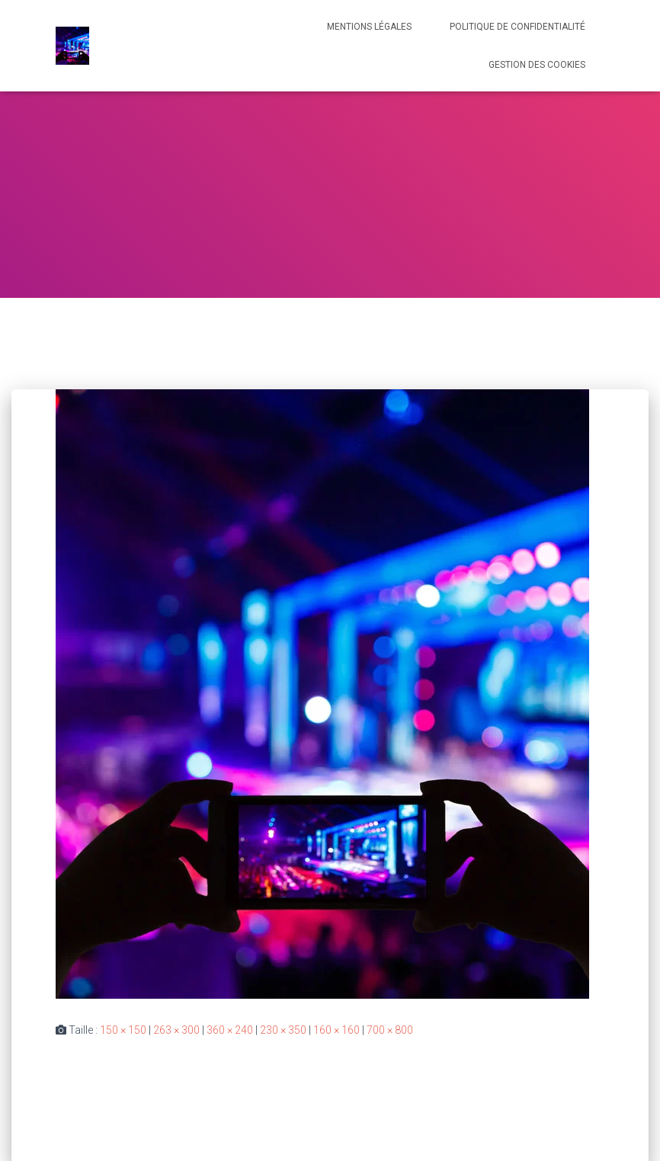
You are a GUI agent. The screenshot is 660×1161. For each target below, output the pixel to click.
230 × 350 (283, 1030)
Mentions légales (369, 26)
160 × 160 (336, 1030)
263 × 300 (176, 1030)
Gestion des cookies (537, 64)
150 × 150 (123, 1030)
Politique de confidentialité (517, 26)
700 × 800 (390, 1030)
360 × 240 (230, 1030)
